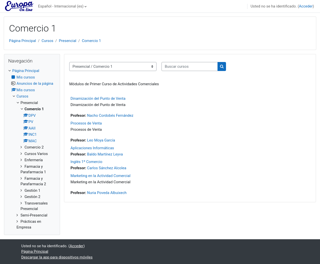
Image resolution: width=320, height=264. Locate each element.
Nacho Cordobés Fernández (110, 115)
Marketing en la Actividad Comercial (100, 176)
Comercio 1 (91, 40)
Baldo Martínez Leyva (105, 154)
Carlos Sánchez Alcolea (106, 168)
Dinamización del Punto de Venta (98, 98)
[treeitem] (32, 149)
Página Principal (22, 40)
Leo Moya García (101, 140)
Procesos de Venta (86, 123)
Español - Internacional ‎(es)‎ (61, 6)
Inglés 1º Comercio (86, 162)
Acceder (306, 6)
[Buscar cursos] (190, 66)
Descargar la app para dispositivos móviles (56, 257)
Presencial (67, 40)
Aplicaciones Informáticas (92, 148)
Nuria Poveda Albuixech (106, 192)
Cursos (47, 40)
